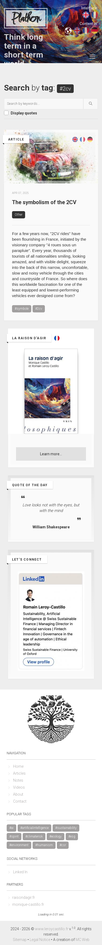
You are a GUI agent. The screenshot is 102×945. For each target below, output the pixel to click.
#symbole (22, 309)
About (18, 794)
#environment (19, 845)
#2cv (38, 309)
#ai (11, 828)
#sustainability (66, 828)
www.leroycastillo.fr (51, 929)
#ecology (55, 836)
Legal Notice (40, 939)
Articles (19, 773)
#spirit (14, 836)
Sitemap (20, 939)
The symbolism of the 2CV (44, 202)
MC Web (82, 939)
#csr (63, 845)
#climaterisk (34, 836)
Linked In (20, 872)
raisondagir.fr (23, 897)
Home (18, 766)
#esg (71, 836)
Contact (19, 801)
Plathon (25, 18)
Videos (19, 787)
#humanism (44, 845)
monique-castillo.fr (28, 904)
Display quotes (24, 113)
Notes (18, 780)
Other (18, 215)
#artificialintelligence (34, 828)
